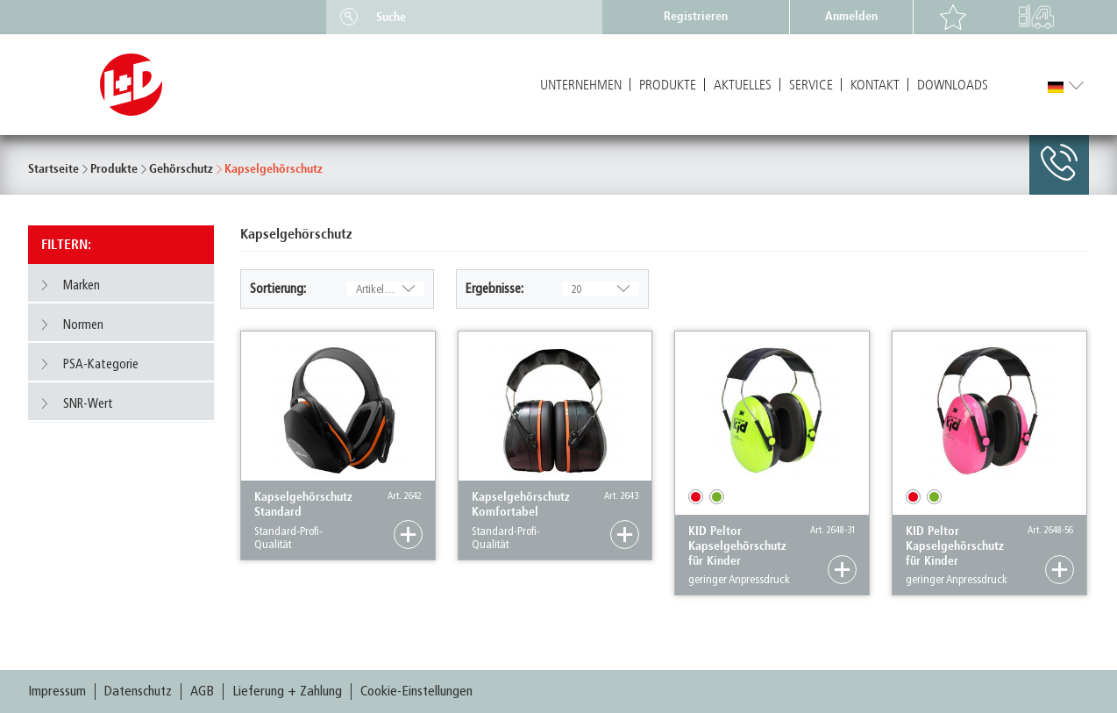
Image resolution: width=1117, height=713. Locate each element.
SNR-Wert (76, 403)
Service (811, 85)
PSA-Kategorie (89, 363)
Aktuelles (743, 85)
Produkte (667, 85)
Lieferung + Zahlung (287, 691)
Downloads (952, 85)
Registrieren (696, 16)
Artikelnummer (388, 289)
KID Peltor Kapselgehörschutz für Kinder (737, 546)
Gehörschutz (181, 168)
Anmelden (851, 16)
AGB (202, 691)
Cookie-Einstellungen (416, 691)
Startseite (53, 168)
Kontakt (875, 85)
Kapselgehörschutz (273, 168)
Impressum (57, 691)
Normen (71, 324)
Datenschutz (138, 691)
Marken (69, 284)
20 (600, 289)
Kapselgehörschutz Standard (303, 504)
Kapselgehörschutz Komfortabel (521, 504)
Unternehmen (581, 85)
